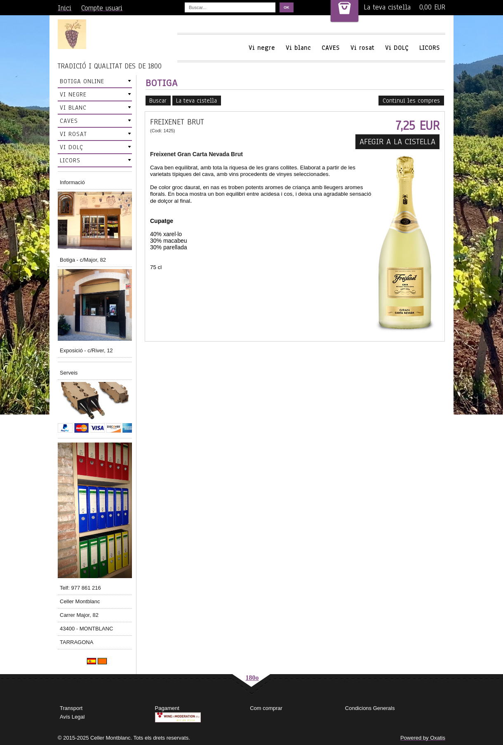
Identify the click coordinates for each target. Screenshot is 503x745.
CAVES (331, 48)
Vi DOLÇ (397, 48)
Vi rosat (362, 48)
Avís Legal (72, 717)
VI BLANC (73, 107)
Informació (72, 182)
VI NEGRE (73, 94)
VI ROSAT (73, 134)
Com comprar (266, 708)
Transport (71, 708)
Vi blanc (298, 48)
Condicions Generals (370, 708)
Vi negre (262, 48)
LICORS (429, 48)
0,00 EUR (432, 7)
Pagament (167, 708)
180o (252, 677)
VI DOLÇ (71, 147)
